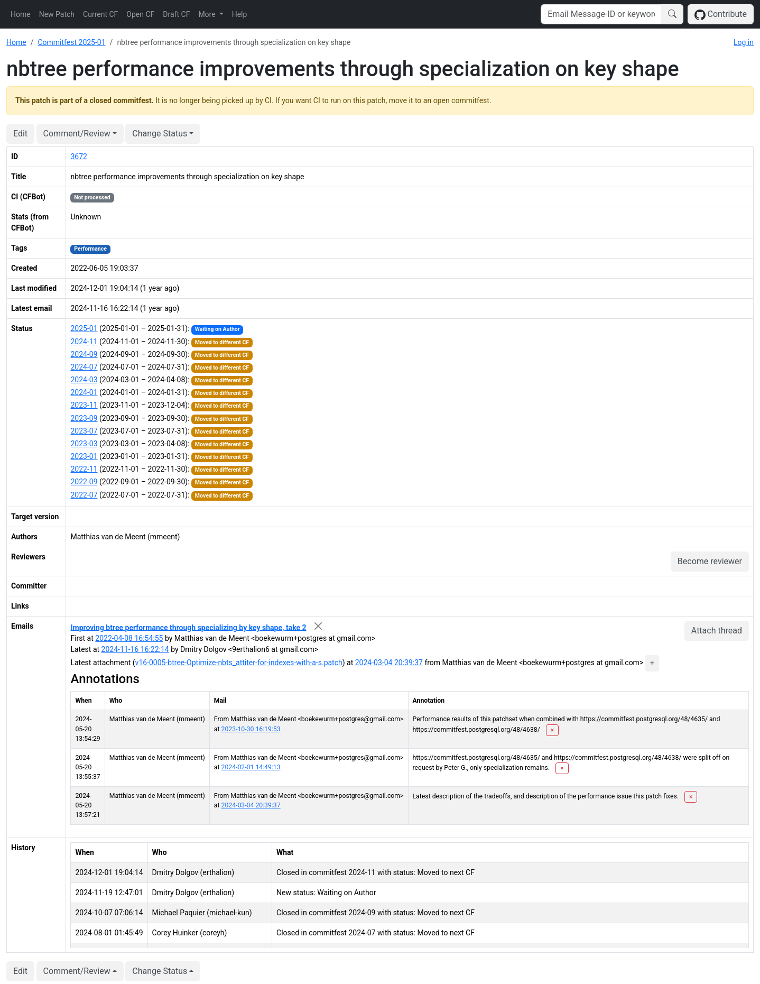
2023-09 (83, 418)
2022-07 (83, 495)
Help (239, 14)
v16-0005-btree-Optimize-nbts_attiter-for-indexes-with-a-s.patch (238, 662)
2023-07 (83, 431)
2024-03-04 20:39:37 (389, 662)
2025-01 (83, 328)
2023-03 (83, 443)
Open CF (140, 14)
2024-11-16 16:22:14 (135, 649)
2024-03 (83, 379)
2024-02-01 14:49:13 (251, 767)
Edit (20, 133)
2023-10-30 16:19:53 (251, 729)
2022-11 (83, 469)
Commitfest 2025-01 (71, 42)
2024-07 (83, 367)
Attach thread (716, 631)
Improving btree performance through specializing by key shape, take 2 (188, 627)
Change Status (159, 133)
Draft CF (176, 14)
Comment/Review (76, 133)
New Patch (57, 14)
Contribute (720, 14)
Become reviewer (710, 561)
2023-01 (83, 456)
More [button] (207, 14)
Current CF (100, 14)
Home (21, 14)
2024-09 (83, 354)
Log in (744, 42)
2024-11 (83, 341)
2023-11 (83, 405)
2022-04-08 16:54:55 (129, 638)
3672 (78, 156)
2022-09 (83, 481)
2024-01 (83, 392)
